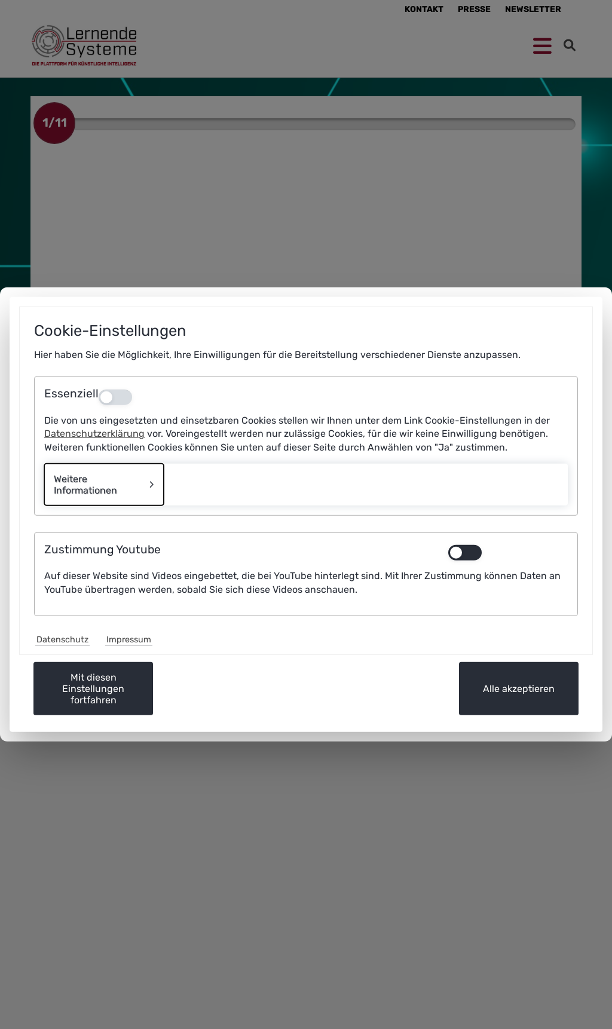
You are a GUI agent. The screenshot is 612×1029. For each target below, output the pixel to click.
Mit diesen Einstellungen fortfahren (93, 689)
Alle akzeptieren (519, 688)
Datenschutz (62, 640)
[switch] (508, 553)
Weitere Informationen (85, 484)
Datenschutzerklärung (94, 433)
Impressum (128, 640)
